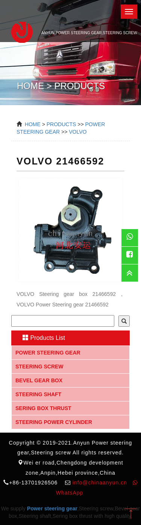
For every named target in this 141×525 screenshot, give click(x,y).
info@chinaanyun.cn (100, 483)
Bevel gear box (38, 380)
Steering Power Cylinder (53, 422)
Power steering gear (47, 353)
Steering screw (39, 367)
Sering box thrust (43, 408)
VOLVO (77, 132)
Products (61, 124)
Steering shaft (38, 394)
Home (33, 124)
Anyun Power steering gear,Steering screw (70, 31)
